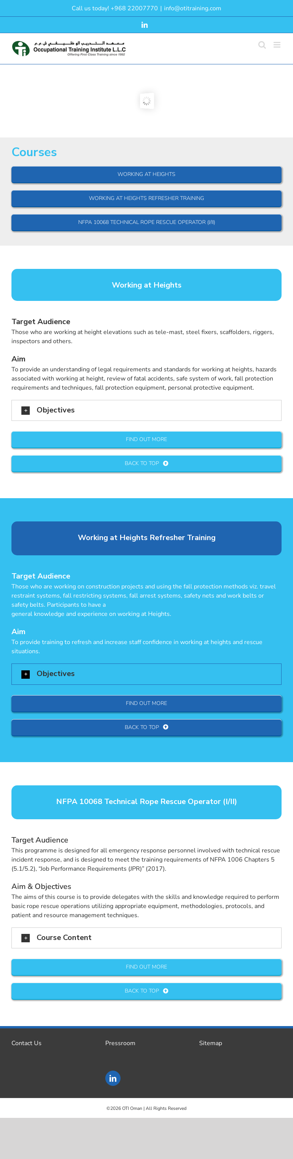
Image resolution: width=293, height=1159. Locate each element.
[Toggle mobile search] (262, 45)
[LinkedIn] (113, 1078)
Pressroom (120, 1043)
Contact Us (26, 1043)
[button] (146, 410)
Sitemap (210, 1043)
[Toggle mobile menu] (278, 45)
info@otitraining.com (192, 8)
